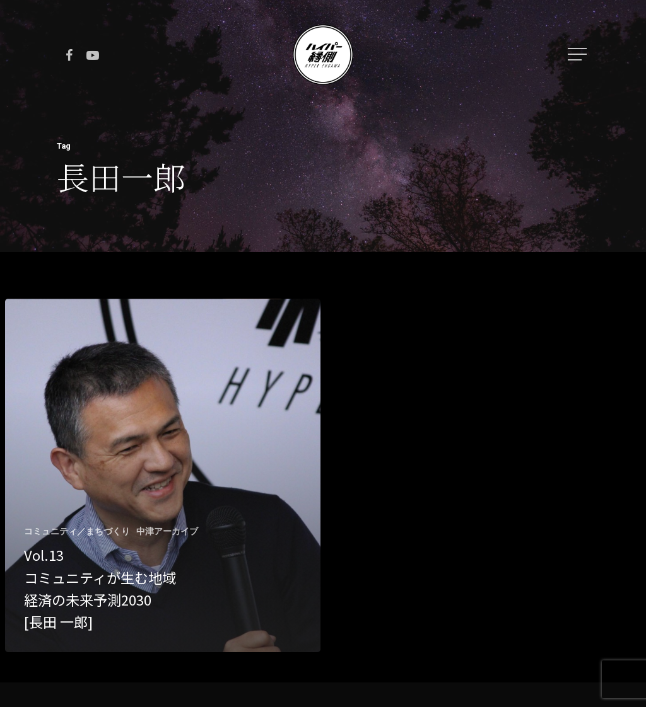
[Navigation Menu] (578, 54)
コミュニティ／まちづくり (77, 531)
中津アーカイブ (167, 531)
